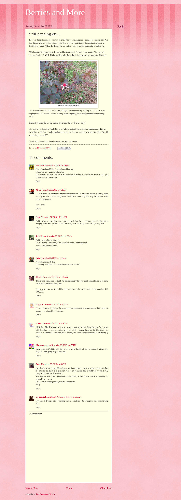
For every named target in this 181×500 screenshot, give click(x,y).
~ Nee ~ (39, 323)
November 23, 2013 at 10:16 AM (54, 217)
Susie (38, 217)
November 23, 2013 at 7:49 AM (57, 165)
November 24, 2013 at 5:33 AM (69, 397)
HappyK (39, 304)
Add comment (36, 414)
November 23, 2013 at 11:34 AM (55, 277)
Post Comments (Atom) (45, 494)
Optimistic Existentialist (46, 397)
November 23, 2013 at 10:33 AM (59, 236)
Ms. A (38, 190)
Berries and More (55, 12)
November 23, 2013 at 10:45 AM (53, 258)
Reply (38, 181)
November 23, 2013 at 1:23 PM (56, 304)
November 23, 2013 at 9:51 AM (54, 190)
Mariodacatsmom (43, 345)
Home (69, 488)
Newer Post (31, 488)
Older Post (106, 488)
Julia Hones (41, 236)
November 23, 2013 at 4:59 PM (53, 364)
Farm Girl (40, 165)
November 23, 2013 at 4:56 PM (63, 345)
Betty (38, 364)
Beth (38, 258)
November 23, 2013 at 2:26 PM (55, 323)
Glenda (39, 277)
